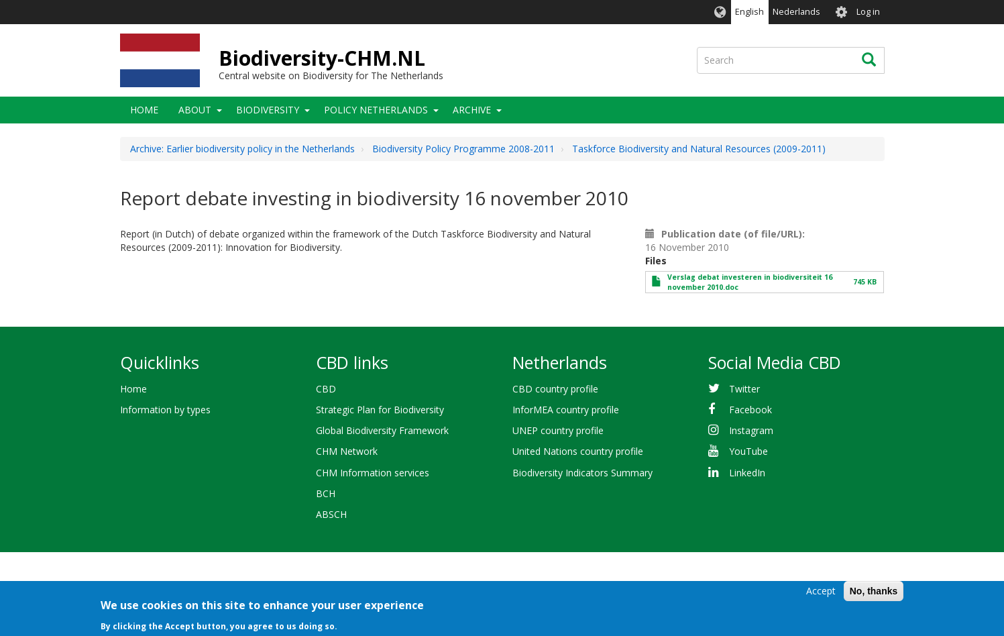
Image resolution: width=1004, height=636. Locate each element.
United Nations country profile (577, 451)
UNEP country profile (558, 430)
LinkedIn (747, 472)
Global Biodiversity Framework (382, 430)
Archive (472, 109)
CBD (326, 388)
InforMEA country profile (565, 409)
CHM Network (347, 451)
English (749, 11)
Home (144, 109)
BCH (325, 493)
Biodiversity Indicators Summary (582, 472)
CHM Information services (372, 472)
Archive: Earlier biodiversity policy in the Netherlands (242, 148)
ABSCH (331, 514)
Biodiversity (267, 109)
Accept (821, 594)
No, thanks (874, 595)
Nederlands (796, 11)
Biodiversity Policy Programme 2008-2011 (463, 148)
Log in (868, 11)
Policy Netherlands (376, 109)
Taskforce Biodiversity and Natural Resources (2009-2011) (699, 148)
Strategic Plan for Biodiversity (380, 409)
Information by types (165, 409)
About (194, 109)
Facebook (750, 409)
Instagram (751, 430)
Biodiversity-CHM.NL (322, 58)
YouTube (748, 451)
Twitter (744, 388)
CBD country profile (555, 388)
